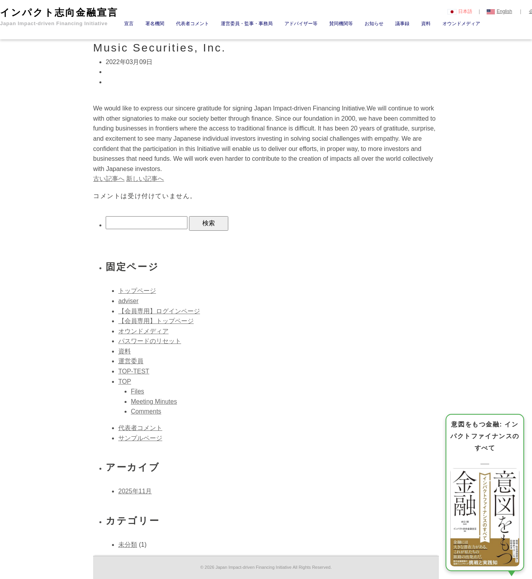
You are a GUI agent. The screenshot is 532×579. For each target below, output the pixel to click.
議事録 (402, 23)
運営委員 (130, 361)
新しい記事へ (145, 178)
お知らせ (374, 23)
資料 (426, 23)
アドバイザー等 (300, 23)
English (499, 11)
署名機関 (154, 23)
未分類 (127, 544)
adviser (128, 301)
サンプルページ (140, 438)
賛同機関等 (341, 23)
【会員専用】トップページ (156, 321)
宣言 (129, 23)
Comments (146, 411)
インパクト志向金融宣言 (59, 16)
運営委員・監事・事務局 (247, 23)
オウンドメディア (461, 23)
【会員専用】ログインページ (159, 311)
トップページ (137, 290)
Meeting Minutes (154, 401)
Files (137, 391)
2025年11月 (135, 491)
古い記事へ (109, 178)
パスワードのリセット (149, 341)
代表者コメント (192, 23)
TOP (124, 381)
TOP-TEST (133, 371)
